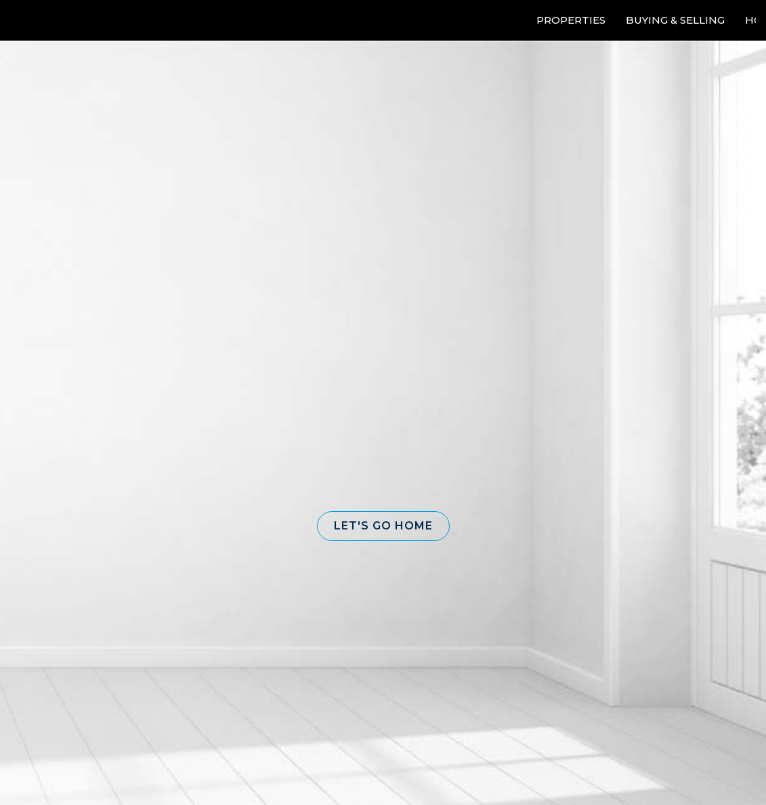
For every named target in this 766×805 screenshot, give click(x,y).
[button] (383, 526)
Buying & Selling (675, 20)
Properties (570, 20)
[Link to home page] (61, 20)
